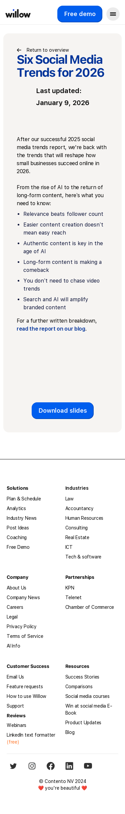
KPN (69, 587)
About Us (16, 587)
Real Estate (77, 537)
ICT (69, 547)
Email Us (15, 677)
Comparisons (79, 686)
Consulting (76, 527)
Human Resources (84, 518)
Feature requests (25, 686)
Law (69, 498)
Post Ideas (18, 527)
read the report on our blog (51, 329)
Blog (70, 732)
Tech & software (83, 556)
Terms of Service (25, 636)
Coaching (17, 537)
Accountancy (79, 508)
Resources (77, 666)
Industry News (22, 518)
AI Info (13, 646)
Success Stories (82, 677)
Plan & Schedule (24, 498)
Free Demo (18, 547)
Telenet (73, 597)
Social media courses (87, 696)
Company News (23, 597)
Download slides (62, 410)
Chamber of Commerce (89, 607)
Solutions (17, 488)
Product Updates (83, 722)
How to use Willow (26, 696)
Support (15, 706)
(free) (13, 742)
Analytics (16, 508)
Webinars (16, 725)
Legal (12, 617)
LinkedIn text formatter (31, 735)
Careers (15, 607)
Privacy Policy (22, 626)
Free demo (80, 13)
